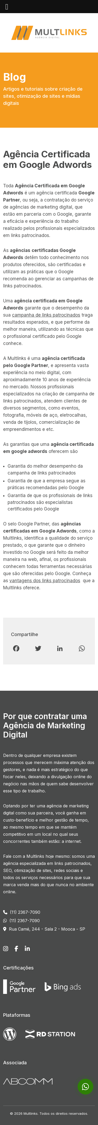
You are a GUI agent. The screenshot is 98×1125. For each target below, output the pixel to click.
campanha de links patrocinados (46, 315)
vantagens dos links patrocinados (44, 580)
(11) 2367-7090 (21, 912)
